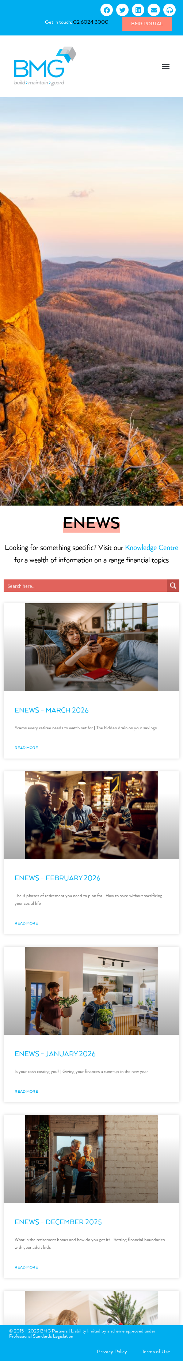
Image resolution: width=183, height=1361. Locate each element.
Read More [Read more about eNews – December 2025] (26, 1267)
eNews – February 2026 (57, 878)
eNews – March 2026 (52, 710)
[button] (166, 66)
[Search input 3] (86, 585)
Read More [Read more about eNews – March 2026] (26, 748)
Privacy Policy (112, 1352)
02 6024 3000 (90, 22)
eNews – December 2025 (58, 1222)
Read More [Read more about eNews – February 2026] (26, 923)
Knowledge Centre (151, 548)
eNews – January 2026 (55, 1054)
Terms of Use (156, 1352)
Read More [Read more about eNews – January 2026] (26, 1091)
